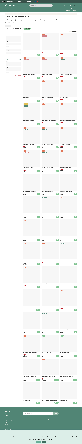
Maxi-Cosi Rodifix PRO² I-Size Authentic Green (49, 120)
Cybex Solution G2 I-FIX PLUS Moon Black (29, 376)
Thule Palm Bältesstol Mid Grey (65, 144)
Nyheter (74, 10)
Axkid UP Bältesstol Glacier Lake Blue (48, 144)
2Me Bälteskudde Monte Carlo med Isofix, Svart (49, 400)
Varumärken (71, 8)
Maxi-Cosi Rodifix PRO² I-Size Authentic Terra (67, 167)
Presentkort (68, 10)
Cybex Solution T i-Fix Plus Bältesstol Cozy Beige (31, 307)
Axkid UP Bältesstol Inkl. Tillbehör (28, 120)
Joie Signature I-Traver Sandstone (47, 260)
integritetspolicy (50, 439)
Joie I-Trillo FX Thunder (63, 400)
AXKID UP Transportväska (46, 237)
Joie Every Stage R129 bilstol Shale (47, 74)
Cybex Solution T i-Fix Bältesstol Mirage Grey (67, 330)
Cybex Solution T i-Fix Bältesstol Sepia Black (49, 214)
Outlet (58, 8)
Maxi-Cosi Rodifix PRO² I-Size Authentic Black (49, 50)
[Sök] (41, 5)
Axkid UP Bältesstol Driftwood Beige (47, 330)
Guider (6, 422)
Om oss (6, 415)
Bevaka (38, 380)
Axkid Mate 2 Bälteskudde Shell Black (66, 237)
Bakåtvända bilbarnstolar (17, 28)
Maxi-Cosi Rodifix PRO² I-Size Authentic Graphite (49, 376)
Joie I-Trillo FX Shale (26, 400)
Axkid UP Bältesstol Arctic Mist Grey (29, 144)
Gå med (56, 413)
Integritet (6, 424)
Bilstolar (14, 8)
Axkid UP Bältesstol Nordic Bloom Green (48, 167)
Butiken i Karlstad (8, 417)
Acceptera (44, 441)
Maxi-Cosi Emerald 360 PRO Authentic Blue (66, 191)
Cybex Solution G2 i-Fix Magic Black (28, 167)
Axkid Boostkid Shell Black (64, 214)
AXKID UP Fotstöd (26, 97)
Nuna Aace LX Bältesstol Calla (46, 352)
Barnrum (40, 8)
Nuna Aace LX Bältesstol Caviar (28, 330)
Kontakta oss (7, 425)
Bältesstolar (27, 28)
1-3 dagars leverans (9, 1)
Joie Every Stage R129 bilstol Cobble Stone (67, 376)
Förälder (34, 8)
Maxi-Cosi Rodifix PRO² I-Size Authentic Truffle (67, 120)
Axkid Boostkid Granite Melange (65, 307)
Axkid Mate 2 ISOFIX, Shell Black (28, 50)
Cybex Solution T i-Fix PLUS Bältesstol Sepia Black (49, 307)
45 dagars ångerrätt (29, 1)
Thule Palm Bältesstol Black (64, 97)
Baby (19, 8)
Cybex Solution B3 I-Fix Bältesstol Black (29, 260)
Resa (29, 8)
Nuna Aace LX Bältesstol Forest (47, 284)
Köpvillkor (6, 427)
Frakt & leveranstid (8, 420)
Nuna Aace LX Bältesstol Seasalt (65, 352)
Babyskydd (8, 28)
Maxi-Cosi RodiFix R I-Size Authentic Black (29, 284)
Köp (75, 54)
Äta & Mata (24, 8)
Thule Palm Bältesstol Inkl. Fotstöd (66, 50)
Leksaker (46, 8)
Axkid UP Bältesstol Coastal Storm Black (66, 74)
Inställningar (38, 441)
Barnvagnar (8, 8)
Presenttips (64, 8)
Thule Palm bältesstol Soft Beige (28, 237)
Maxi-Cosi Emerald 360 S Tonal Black (29, 74)
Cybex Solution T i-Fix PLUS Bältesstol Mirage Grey (68, 284)
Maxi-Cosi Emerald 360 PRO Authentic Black (30, 191)
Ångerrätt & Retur (8, 429)
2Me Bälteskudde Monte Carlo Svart (47, 191)
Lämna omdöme (8, 413)
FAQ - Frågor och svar (8, 418)
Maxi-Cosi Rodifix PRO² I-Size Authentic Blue (30, 352)
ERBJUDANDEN (52, 8)
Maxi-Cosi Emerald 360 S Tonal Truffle (48, 97)
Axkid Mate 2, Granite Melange (28, 214)
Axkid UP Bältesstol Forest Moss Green (66, 260)
